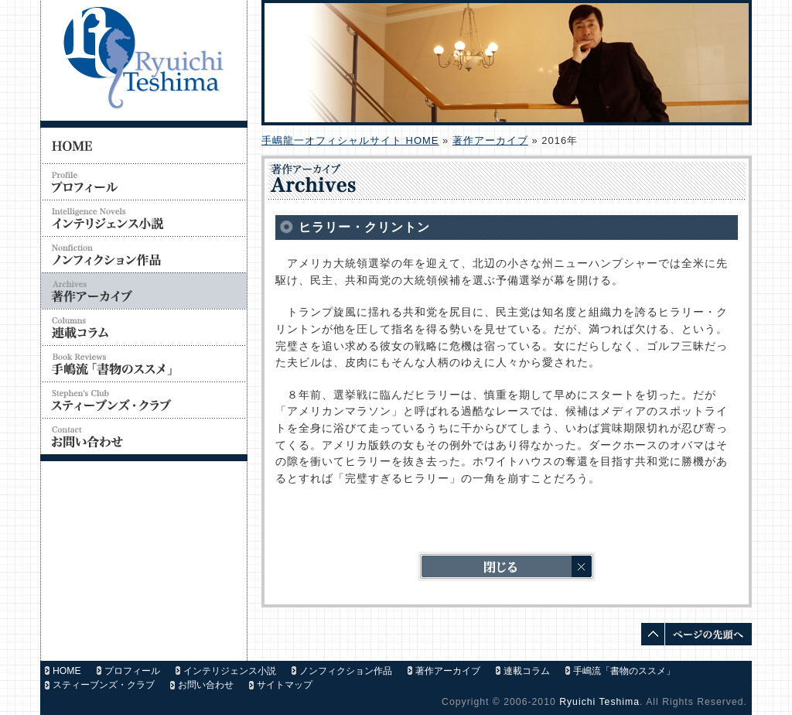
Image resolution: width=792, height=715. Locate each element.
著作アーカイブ (490, 140)
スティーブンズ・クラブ (104, 684)
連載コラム (527, 670)
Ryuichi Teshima (599, 701)
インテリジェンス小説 (229, 670)
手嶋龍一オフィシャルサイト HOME (350, 140)
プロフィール (132, 670)
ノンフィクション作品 (345, 670)
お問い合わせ (206, 684)
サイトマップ (284, 684)
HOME (67, 670)
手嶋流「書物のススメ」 (624, 670)
